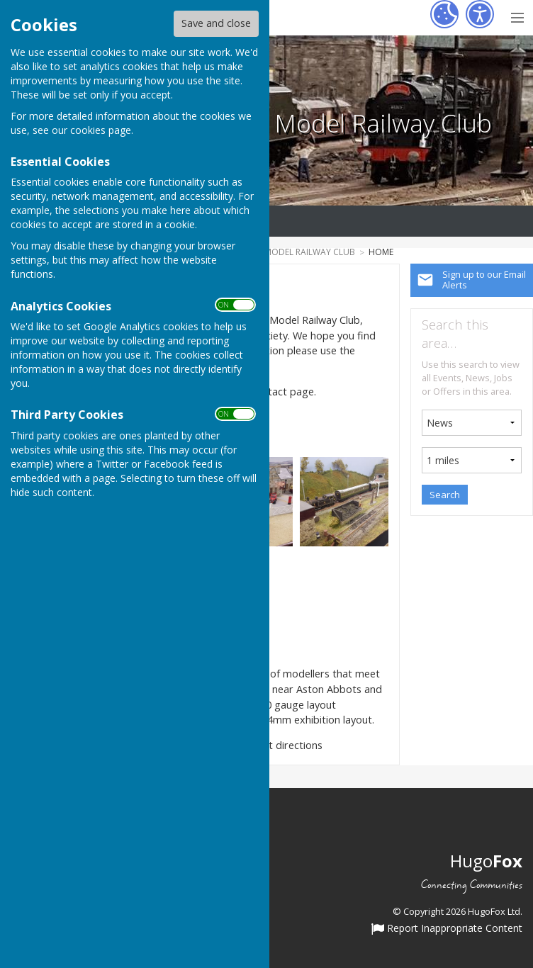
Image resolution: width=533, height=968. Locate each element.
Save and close (216, 23)
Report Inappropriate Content (446, 929)
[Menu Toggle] (517, 16)
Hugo (486, 860)
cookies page (100, 130)
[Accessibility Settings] (480, 14)
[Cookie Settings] (444, 14)
